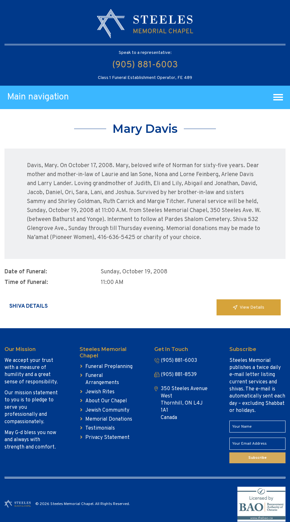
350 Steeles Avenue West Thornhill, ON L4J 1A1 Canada (184, 403)
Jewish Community (107, 410)
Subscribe (257, 457)
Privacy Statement (107, 437)
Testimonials (100, 428)
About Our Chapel (106, 401)
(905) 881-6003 (145, 65)
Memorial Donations (108, 419)
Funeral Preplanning (108, 367)
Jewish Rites (100, 392)
